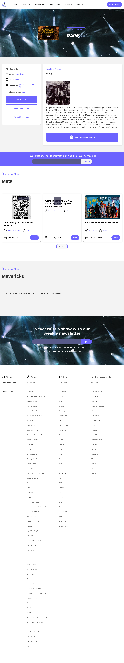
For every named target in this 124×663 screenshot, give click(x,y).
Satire (61, 497)
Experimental (63, 425)
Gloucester (95, 416)
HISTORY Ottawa (33, 512)
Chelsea (94, 401)
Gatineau (115, 198)
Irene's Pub (30, 526)
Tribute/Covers (64, 526)
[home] (4, 4)
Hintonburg (95, 420)
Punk (61, 478)
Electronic (62, 420)
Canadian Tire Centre (34, 449)
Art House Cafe (32, 401)
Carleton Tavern (32, 454)
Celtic (61, 401)
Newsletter (39, 4)
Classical (62, 406)
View (34, 237)
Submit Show (54, 4)
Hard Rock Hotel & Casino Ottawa (38, 507)
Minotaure (93, 230)
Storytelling (63, 512)
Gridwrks (30, 497)
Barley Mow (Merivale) (34, 416)
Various (93, 468)
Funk (61, 440)
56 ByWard (30, 391)
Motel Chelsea (31, 564)
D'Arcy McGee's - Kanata (35, 473)
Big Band (62, 387)
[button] (26, 4)
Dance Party (63, 416)
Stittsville (94, 454)
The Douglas (31, 636)
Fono (28, 488)
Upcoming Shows (11, 174)
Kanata (93, 425)
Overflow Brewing (33, 598)
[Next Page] (62, 246)
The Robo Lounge (33, 651)
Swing (61, 516)
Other (29, 579)
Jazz (60, 459)
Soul (60, 507)
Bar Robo (30, 420)
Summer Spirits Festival (35, 622)
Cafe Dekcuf (31, 444)
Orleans (94, 444)
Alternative (63, 382)
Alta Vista (94, 382)
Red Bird (30, 608)
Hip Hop (62, 449)
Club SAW (30, 468)
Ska (60, 502)
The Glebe (94, 459)
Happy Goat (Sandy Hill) (35, 502)
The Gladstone (32, 641)
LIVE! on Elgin (31, 545)
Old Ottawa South (57, 201)
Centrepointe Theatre (34, 459)
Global (61, 444)
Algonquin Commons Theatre (37, 396)
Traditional (63, 521)
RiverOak (30, 612)
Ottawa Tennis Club (34, 588)
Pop (60, 468)
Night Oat (30, 574)
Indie (60, 454)
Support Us (114, 4)
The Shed (30, 656)
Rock (61, 492)
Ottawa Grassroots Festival (36, 584)
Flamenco (62, 430)
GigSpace (30, 492)
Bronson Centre (32, 440)
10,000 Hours (31, 382)
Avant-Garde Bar (33, 411)
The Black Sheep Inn (34, 632)
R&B (60, 483)
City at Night (31, 464)
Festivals (29, 483)
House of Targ (53, 211)
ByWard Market (76, 29)
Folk (60, 435)
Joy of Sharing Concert (35, 531)
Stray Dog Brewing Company (37, 617)
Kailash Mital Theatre (34, 540)
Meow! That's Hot (33, 555)
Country (62, 411)
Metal (17, 79)
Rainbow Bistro (32, 603)
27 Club (29, 387)
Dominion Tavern (14, 230)
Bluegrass (62, 391)
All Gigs (14, 4)
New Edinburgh (96, 435)
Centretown (95, 396)
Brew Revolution (32, 430)
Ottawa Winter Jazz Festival (36, 593)
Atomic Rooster (32, 406)
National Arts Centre (34, 569)
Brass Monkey (31, 425)
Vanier (93, 464)
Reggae (61, 488)
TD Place (30, 627)
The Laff (29, 646)
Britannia (94, 387)
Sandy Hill (94, 449)
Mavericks (19, 74)
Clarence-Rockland (98, 406)
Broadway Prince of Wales (36, 435)
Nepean (94, 430)
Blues (61, 396)
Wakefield (94, 473)
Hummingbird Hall (33, 521)
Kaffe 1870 (30, 536)
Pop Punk (62, 473)
